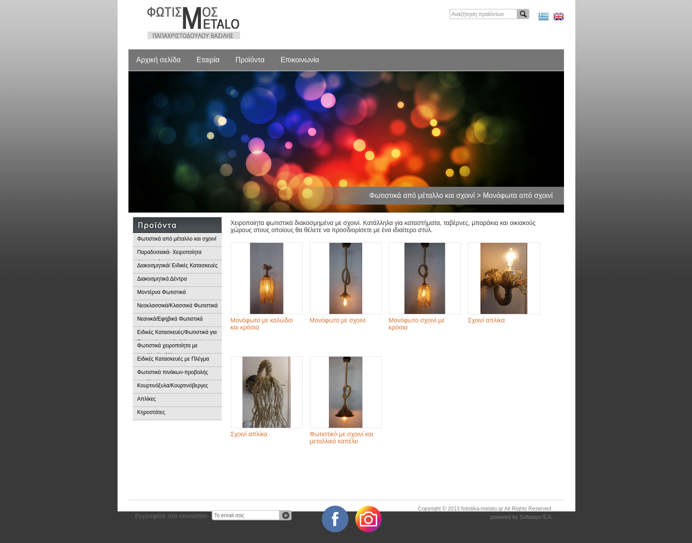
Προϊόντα (250, 60)
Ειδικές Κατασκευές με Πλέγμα (173, 359)
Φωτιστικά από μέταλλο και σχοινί (176, 239)
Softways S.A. (536, 517)
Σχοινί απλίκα (486, 320)
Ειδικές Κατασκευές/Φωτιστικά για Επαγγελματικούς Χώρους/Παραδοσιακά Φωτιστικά (177, 334)
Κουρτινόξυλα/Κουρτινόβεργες (172, 385)
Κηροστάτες (151, 412)
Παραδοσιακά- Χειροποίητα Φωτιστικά (169, 254)
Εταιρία (207, 60)
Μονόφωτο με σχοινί (338, 320)
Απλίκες (146, 399)
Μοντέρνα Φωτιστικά (161, 292)
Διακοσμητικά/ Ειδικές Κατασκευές (177, 265)
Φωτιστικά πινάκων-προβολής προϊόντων (172, 374)
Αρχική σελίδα (158, 60)
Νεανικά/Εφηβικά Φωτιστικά (170, 319)
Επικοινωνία (299, 60)
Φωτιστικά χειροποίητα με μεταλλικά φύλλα (167, 348)
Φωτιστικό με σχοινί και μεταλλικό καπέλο (341, 437)
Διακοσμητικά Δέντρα (162, 279)
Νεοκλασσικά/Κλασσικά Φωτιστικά (177, 305)
